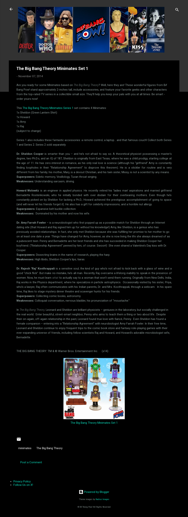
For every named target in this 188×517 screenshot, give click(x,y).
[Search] (177, 10)
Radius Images (102, 499)
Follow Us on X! (23, 485)
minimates (24, 448)
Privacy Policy (22, 481)
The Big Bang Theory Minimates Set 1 (94, 422)
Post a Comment (31, 462)
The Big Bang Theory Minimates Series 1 (48, 108)
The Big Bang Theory (49, 448)
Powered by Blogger (94, 492)
